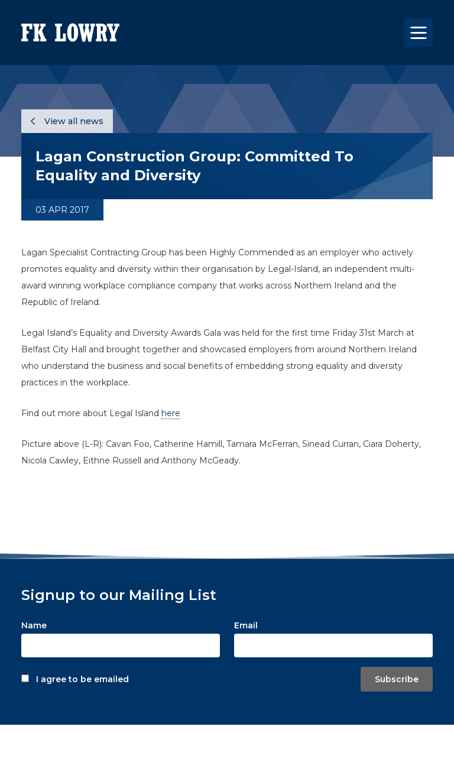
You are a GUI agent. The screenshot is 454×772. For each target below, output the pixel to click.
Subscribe (397, 679)
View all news (67, 121)
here (170, 413)
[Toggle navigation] (418, 32)
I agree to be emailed (82, 679)
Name (34, 625)
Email (246, 625)
